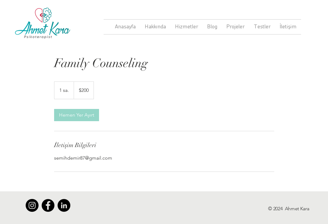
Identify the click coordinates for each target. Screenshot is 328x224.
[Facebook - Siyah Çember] (48, 205)
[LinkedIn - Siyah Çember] (63, 205)
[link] (76, 115)
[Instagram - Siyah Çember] (32, 205)
